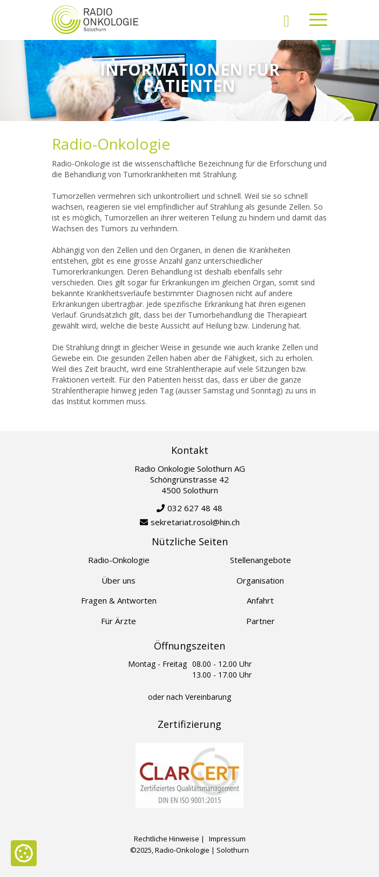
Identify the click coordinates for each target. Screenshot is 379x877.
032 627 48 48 (194, 508)
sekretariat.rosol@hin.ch (195, 522)
